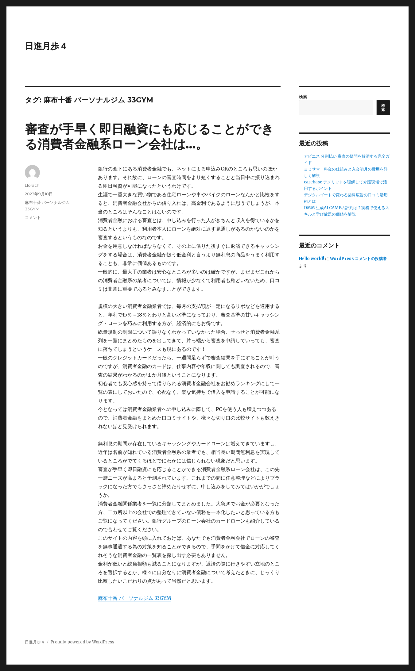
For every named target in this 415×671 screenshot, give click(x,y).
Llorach (32, 185)
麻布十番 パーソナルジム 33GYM (134, 598)
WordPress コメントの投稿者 (358, 258)
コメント (33, 217)
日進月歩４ (46, 46)
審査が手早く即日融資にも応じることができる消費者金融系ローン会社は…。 (149, 136)
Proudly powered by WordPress (82, 642)
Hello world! (311, 258)
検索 (303, 96)
